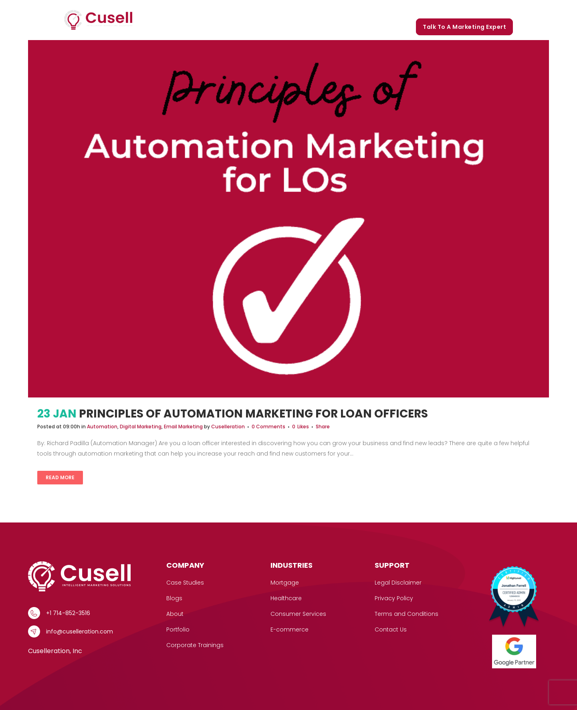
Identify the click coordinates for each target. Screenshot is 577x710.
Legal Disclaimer (398, 583)
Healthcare (286, 598)
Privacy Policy (394, 598)
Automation (102, 426)
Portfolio (399, 9)
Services (270, 9)
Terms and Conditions (406, 614)
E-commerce (289, 629)
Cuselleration (228, 426)
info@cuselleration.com (79, 631)
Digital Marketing (140, 426)
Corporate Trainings (478, 9)
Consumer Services (298, 614)
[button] (283, 9)
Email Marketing (183, 426)
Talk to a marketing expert (464, 27)
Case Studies (317, 9)
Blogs (431, 9)
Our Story (361, 9)
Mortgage (284, 583)
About (175, 614)
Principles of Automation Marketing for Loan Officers (253, 414)
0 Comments (268, 426)
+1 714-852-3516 (68, 613)
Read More (60, 477)
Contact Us (391, 629)
